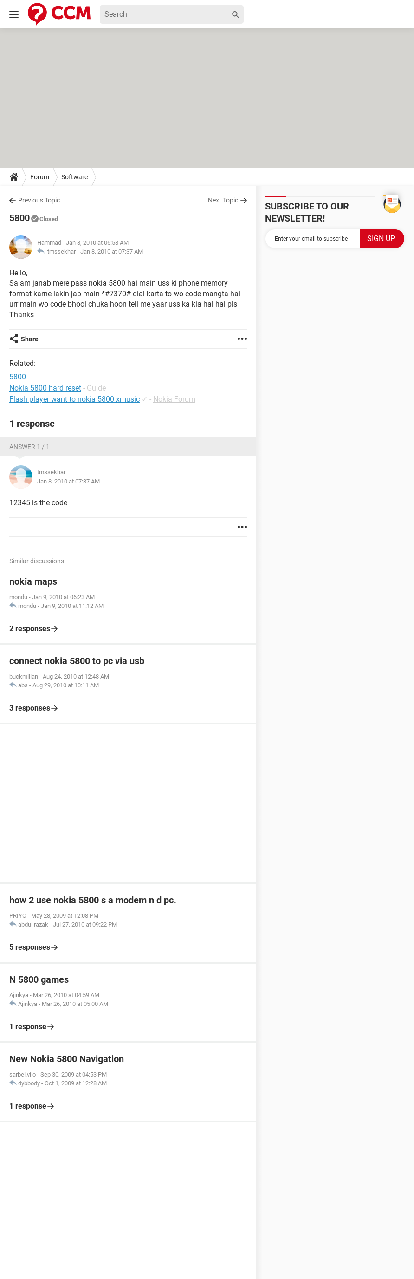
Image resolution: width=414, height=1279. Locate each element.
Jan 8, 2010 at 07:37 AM (111, 251)
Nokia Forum (174, 399)
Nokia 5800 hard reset (45, 388)
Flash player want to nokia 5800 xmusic (74, 399)
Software (74, 177)
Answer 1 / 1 (29, 446)
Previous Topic (39, 200)
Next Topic (223, 200)
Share (30, 339)
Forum (39, 177)
